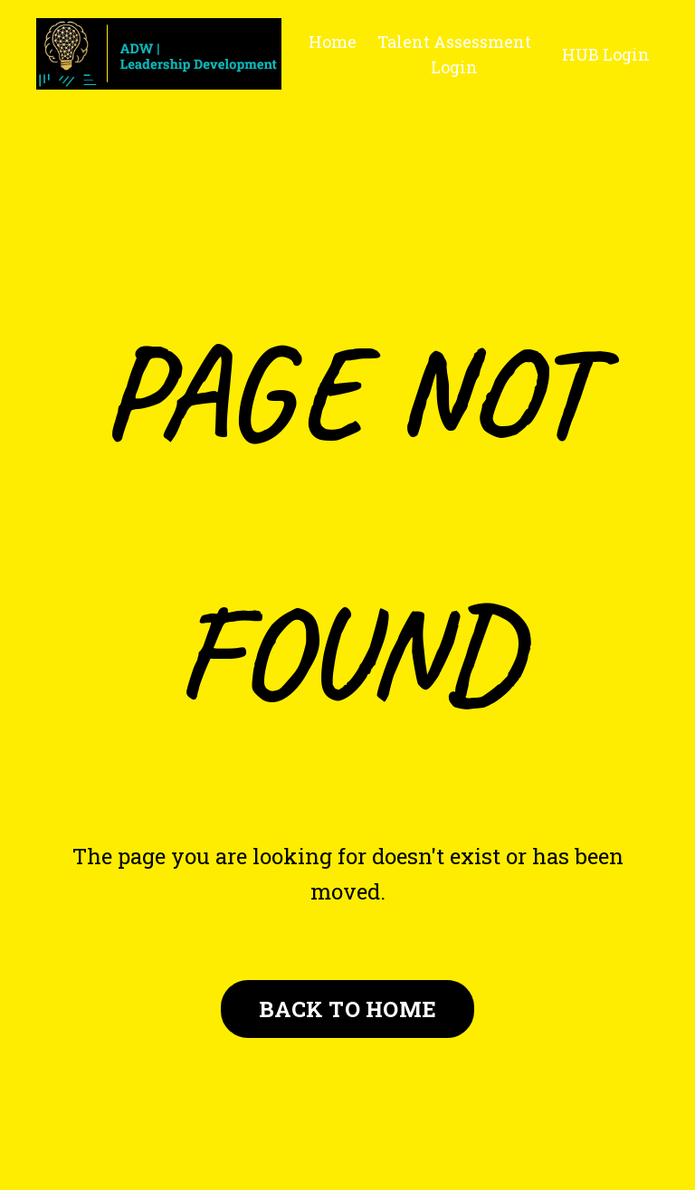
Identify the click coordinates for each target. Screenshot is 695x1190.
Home (333, 41)
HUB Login (606, 54)
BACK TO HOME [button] (347, 1009)
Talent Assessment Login (454, 55)
